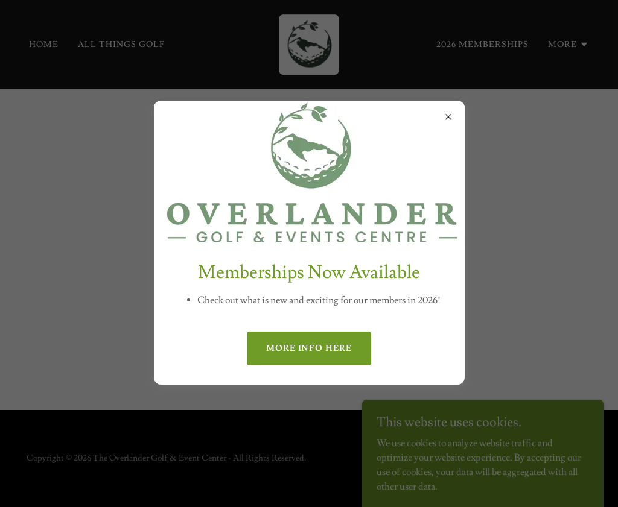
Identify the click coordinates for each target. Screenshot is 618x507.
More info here (309, 348)
